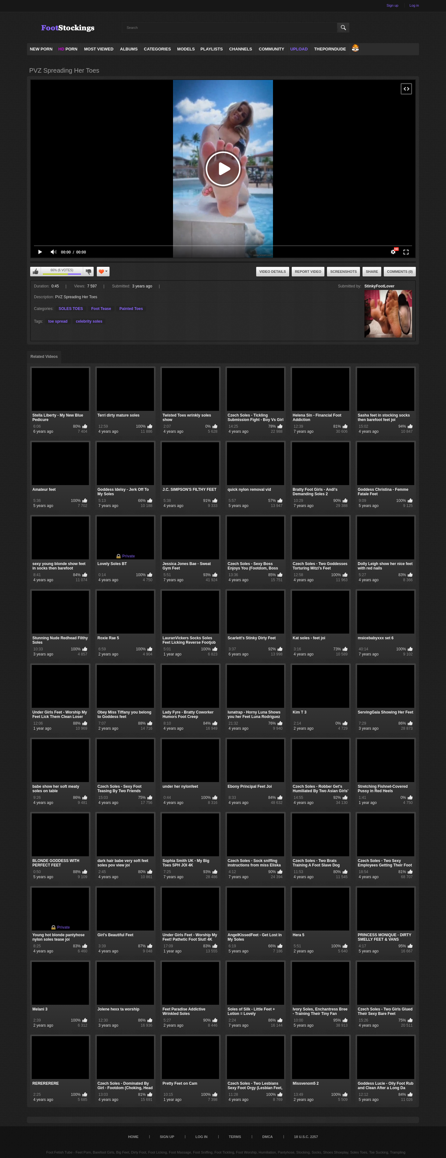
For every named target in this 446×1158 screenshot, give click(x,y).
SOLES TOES (71, 308)
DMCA (267, 1137)
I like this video (35, 271)
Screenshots (343, 271)
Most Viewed (98, 49)
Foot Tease (101, 308)
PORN (67, 49)
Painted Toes (131, 308)
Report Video (308, 271)
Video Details (272, 271)
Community (271, 49)
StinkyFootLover (379, 286)
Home (133, 1137)
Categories (157, 49)
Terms (235, 1137)
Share (372, 271)
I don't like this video (88, 271)
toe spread (58, 321)
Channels (240, 49)
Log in (414, 5)
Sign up (392, 5)
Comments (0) (400, 271)
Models (186, 49)
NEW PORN (41, 49)
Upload (299, 49)
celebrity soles (89, 321)
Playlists (212, 49)
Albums (129, 49)
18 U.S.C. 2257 (306, 1137)
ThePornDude (330, 49)
